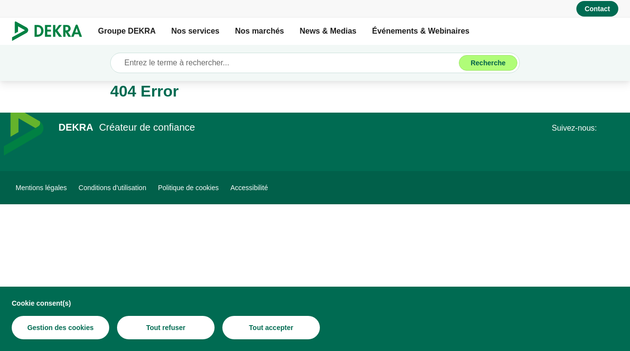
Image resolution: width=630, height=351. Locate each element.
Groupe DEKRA (127, 31)
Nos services (195, 31)
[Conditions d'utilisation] (112, 188)
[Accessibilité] (249, 188)
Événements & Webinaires (421, 31)
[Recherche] (488, 63)
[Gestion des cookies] (60, 327)
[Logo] (51, 31)
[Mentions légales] (41, 188)
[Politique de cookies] (188, 188)
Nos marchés (259, 31)
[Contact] (597, 9)
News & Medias (327, 31)
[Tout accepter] (271, 327)
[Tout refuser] (166, 327)
